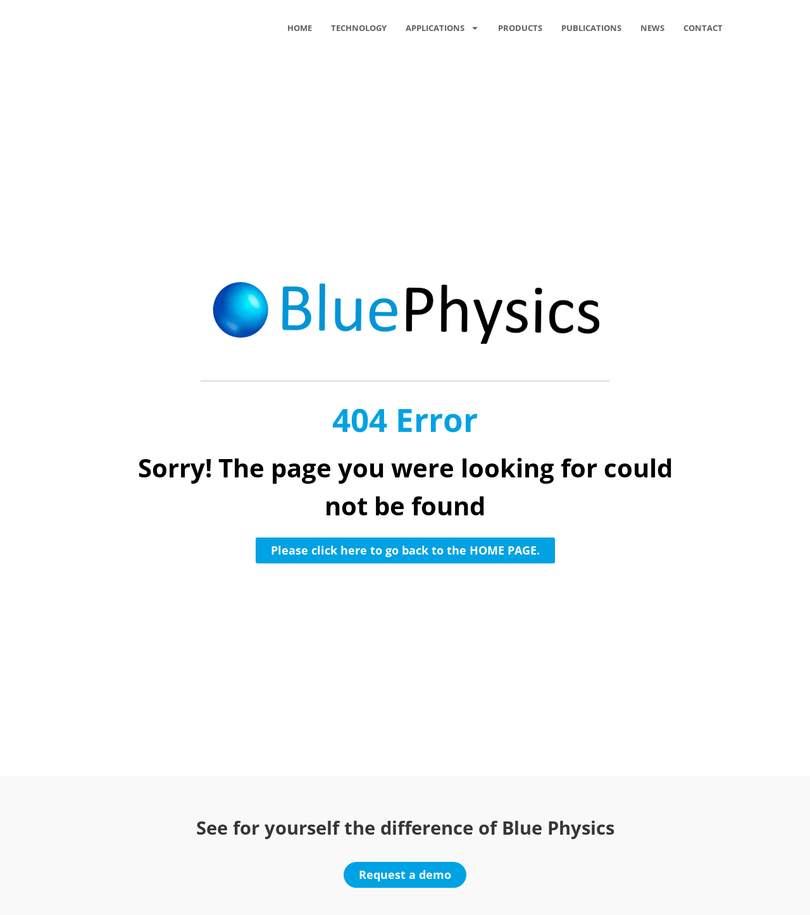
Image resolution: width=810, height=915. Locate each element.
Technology (359, 28)
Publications (591, 28)
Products (520, 28)
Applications (442, 28)
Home (299, 28)
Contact (703, 28)
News (652, 28)
